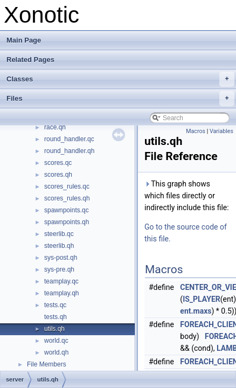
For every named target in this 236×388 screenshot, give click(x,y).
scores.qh (58, 174)
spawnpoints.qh (66, 222)
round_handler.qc (69, 139)
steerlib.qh (59, 246)
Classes (120, 79)
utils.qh (54, 328)
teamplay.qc (61, 281)
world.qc (56, 340)
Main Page (23, 40)
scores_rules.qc (66, 186)
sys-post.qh (60, 257)
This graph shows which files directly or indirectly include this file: (186, 195)
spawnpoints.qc (66, 210)
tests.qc (55, 305)
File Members (46, 364)
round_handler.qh (69, 151)
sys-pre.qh (59, 269)
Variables (221, 131)
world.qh (56, 352)
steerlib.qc (59, 234)
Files (120, 98)
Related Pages (30, 60)
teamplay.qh (61, 293)
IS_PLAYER (201, 299)
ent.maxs (195, 311)
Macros (195, 131)
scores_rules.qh (67, 198)
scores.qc (58, 163)
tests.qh (55, 317)
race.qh (55, 127)
